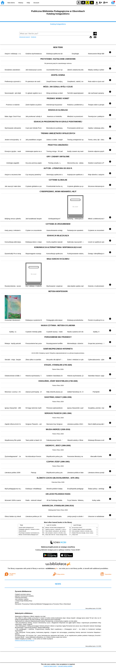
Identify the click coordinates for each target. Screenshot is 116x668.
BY (92, 2)
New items (11, 3)
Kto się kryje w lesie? (77, 527)
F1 (101, 2)
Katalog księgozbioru (58, 24)
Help (28, 3)
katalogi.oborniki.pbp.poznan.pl (24, 640)
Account (36, 3)
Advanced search (24, 37)
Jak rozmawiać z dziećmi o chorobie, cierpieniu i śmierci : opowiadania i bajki (63, 533)
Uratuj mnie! (75, 534)
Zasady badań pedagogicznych (26, 527)
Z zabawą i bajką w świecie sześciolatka (81, 529)
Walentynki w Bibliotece (23, 613)
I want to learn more (50, 666)
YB (87, 2)
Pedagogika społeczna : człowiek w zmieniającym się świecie (33, 529)
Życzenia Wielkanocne (23, 591)
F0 (97, 2)
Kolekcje (33, 37)
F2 (105, 2)
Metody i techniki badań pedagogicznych (28, 534)
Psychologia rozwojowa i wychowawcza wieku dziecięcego (33, 533)
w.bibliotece (51, 568)
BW (83, 2)
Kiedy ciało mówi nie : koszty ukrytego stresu (56, 534)
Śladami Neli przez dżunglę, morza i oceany (82, 533)
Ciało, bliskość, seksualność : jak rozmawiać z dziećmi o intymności (61, 531)
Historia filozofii (22, 531)
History (20, 3)
